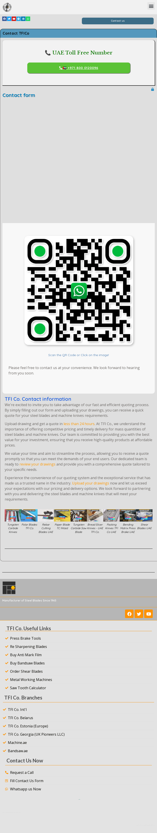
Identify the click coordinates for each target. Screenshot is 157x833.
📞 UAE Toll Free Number (78, 53)
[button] (151, 6)
